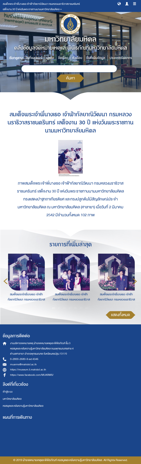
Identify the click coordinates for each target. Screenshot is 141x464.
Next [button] (135, 281)
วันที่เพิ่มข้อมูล (95, 58)
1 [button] (54, 308)
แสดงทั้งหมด (120, 314)
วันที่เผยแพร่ (34, 58)
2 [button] (59, 308)
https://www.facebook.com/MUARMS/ (32, 375)
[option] (25, 280)
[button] (119, 3)
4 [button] (70, 308)
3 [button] (65, 308)
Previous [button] (5, 281)
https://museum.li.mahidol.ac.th (28, 369)
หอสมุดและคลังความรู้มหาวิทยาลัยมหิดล (23, 406)
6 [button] (81, 308)
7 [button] (87, 308)
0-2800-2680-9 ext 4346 (24, 359)
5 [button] (76, 308)
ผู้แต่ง (50, 58)
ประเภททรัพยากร (121, 58)
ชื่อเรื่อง (63, 58)
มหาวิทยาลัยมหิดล (12, 399)
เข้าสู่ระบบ (7, 391)
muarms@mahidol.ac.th (23, 364)
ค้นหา (70, 78)
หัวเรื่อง (77, 58)
